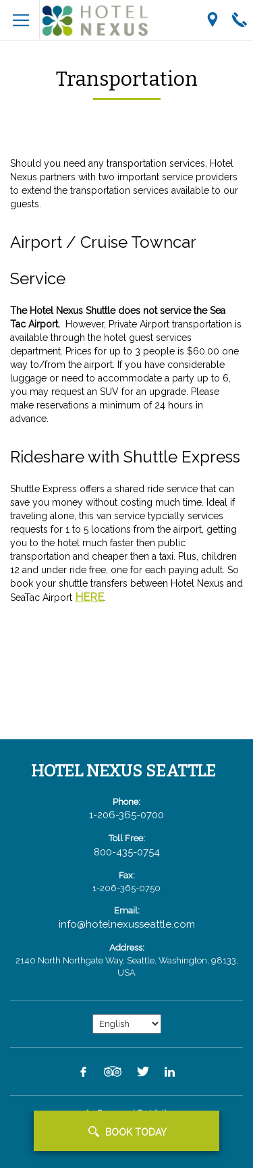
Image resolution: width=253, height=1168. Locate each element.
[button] (126, 1131)
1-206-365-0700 (126, 815)
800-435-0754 (127, 852)
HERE (89, 597)
